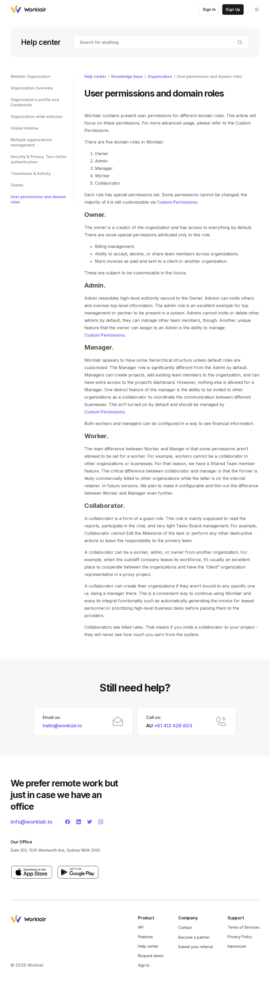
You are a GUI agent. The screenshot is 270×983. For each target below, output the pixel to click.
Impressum (237, 946)
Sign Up (233, 9)
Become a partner (194, 937)
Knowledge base (127, 76)
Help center (95, 76)
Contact (185, 927)
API (140, 927)
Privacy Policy (240, 936)
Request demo (150, 955)
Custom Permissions (177, 202)
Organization (160, 76)
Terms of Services (243, 927)
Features (145, 936)
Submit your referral (195, 946)
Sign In (209, 9)
